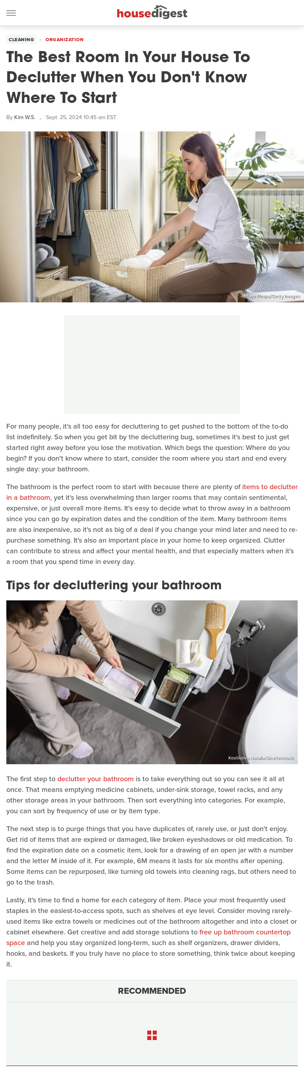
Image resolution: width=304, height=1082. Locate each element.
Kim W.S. (24, 117)
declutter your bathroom (95, 779)
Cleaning (21, 39)
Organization (65, 39)
